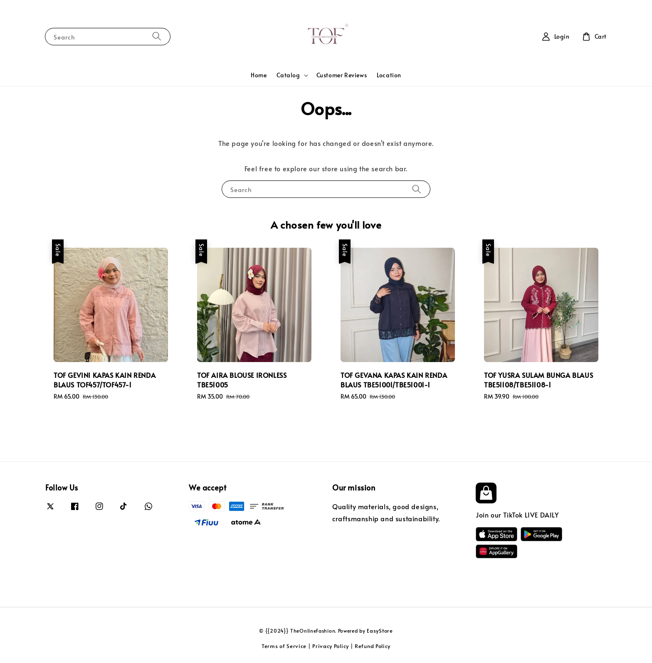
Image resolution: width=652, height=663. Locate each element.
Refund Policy (372, 646)
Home (259, 75)
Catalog (288, 75)
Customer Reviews (341, 75)
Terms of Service (284, 646)
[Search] (156, 36)
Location (389, 75)
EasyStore (380, 630)
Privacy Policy (330, 646)
